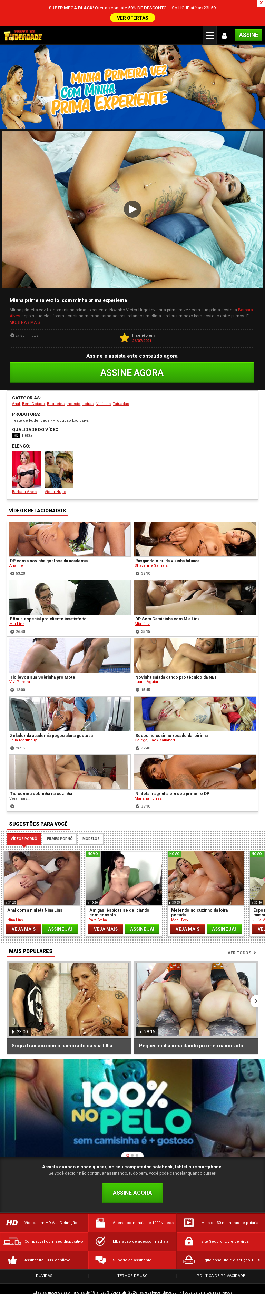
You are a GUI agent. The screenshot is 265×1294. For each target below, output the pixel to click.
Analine (16, 543)
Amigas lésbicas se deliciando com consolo (119, 890)
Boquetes (56, 381)
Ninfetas (103, 381)
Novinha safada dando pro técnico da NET (176, 655)
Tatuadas (121, 381)
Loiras (88, 381)
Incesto (73, 381)
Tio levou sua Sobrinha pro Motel (43, 655)
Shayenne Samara (151, 543)
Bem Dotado (33, 381)
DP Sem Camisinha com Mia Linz (167, 596)
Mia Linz (16, 601)
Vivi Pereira (19, 659)
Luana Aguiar (146, 659)
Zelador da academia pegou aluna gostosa (51, 713)
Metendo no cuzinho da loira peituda (199, 890)
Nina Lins (15, 898)
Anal (16, 381)
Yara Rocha (98, 898)
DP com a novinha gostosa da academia (49, 538)
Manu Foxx (179, 898)
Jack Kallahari (162, 718)
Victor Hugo (59, 450)
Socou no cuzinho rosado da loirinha (171, 713)
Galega (141, 718)
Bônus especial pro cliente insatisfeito (48, 596)
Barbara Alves (26, 450)
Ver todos (239, 930)
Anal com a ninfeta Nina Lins (34, 887)
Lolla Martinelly (23, 718)
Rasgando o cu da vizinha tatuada (167, 538)
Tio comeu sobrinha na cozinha (41, 771)
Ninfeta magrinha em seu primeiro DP (172, 771)
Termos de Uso (132, 1253)
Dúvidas (44, 1253)
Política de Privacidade (221, 1253)
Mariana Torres (148, 776)
